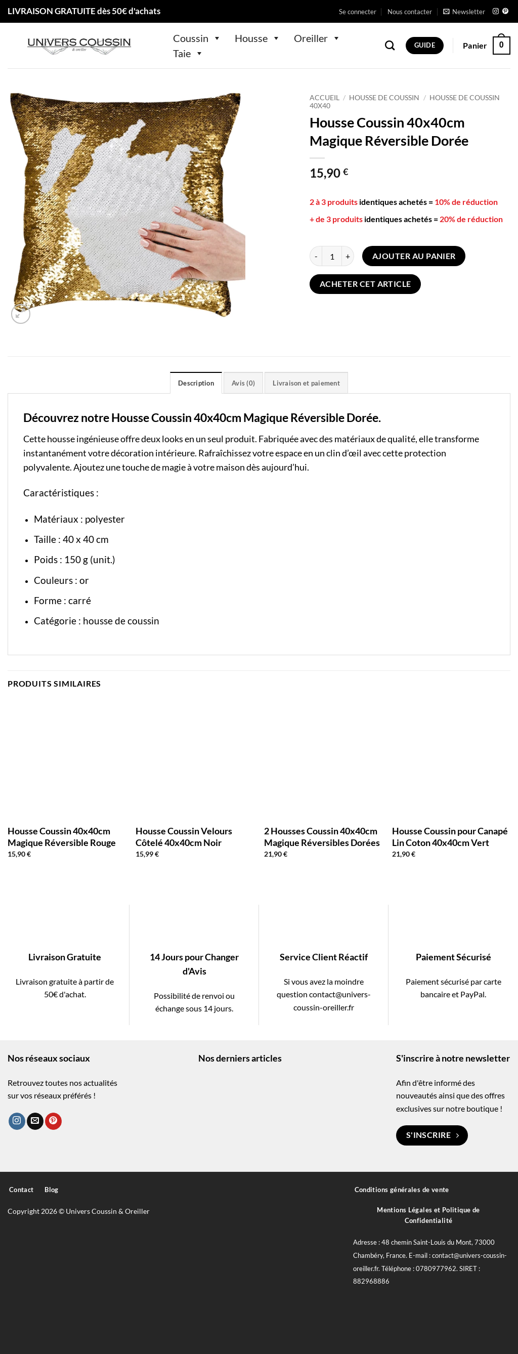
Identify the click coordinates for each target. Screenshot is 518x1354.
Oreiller (317, 38)
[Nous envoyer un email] (35, 1121)
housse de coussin (121, 620)
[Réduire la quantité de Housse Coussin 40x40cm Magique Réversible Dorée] (316, 256)
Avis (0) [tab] (243, 383)
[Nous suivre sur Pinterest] (505, 11)
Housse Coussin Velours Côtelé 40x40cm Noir (184, 836)
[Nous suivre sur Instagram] (496, 11)
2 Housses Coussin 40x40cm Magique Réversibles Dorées (322, 836)
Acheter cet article (365, 283)
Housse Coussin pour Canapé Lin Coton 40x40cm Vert (450, 836)
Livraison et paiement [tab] (306, 383)
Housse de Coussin (384, 98)
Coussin (197, 38)
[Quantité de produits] (332, 256)
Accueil (324, 98)
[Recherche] (390, 45)
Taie (188, 53)
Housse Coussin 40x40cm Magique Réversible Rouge (62, 836)
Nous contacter (409, 12)
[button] (357, 11)
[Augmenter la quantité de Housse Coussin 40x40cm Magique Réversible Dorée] (348, 256)
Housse (258, 38)
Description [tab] (196, 383)
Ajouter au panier (414, 256)
